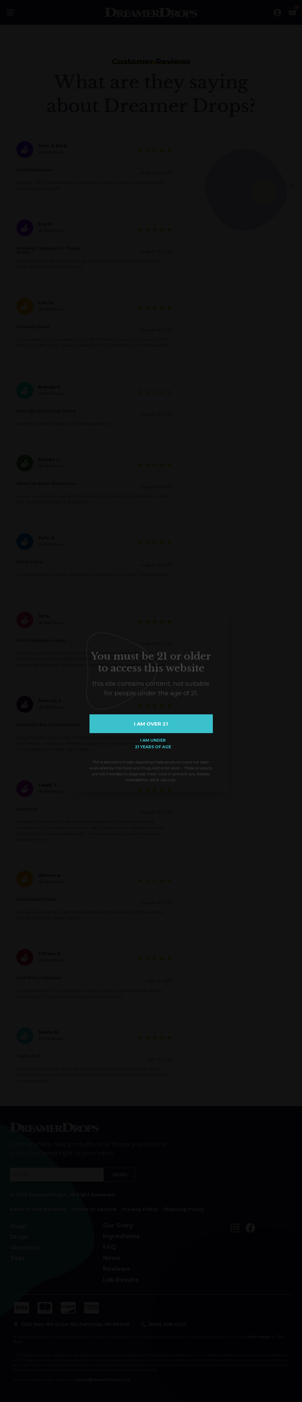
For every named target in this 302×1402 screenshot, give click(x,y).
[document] (151, 701)
